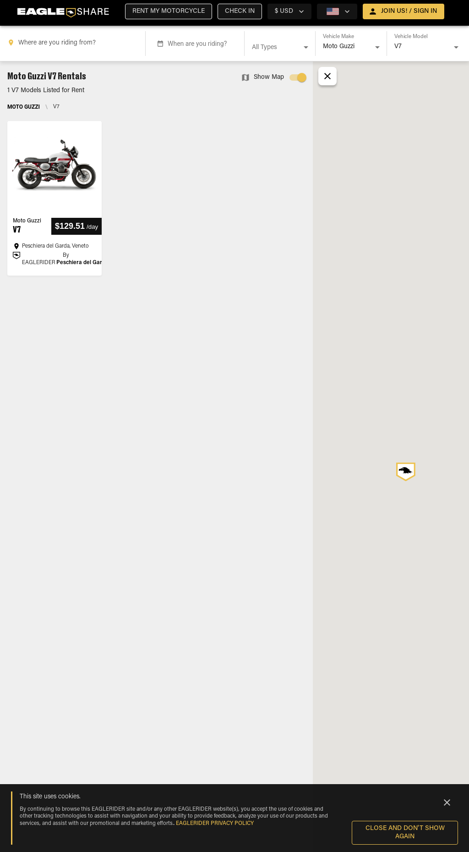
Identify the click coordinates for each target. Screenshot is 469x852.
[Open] (306, 47)
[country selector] (289, 11)
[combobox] (74, 43)
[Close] (447, 802)
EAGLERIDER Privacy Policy (215, 823)
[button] (168, 11)
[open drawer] (403, 11)
